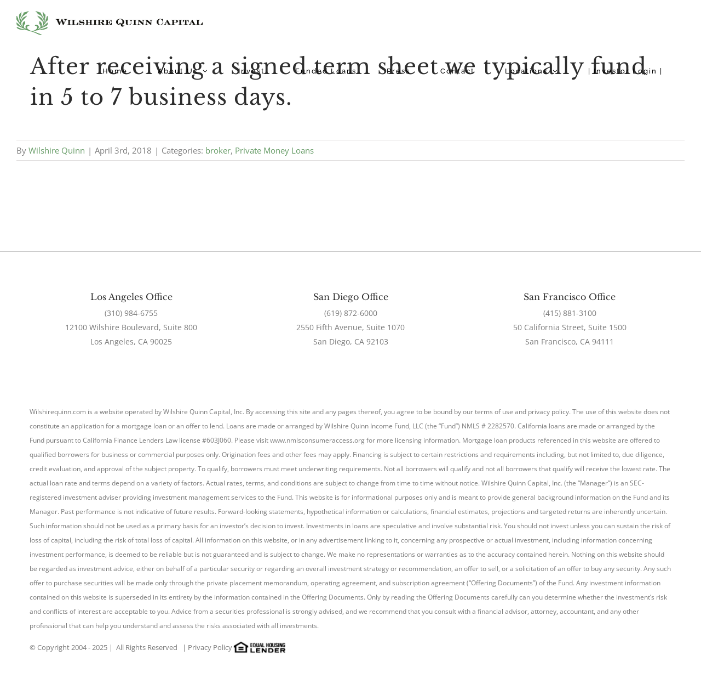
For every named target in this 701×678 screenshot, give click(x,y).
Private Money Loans (274, 150)
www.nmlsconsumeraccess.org (317, 440)
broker (218, 150)
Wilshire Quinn (56, 150)
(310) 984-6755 (131, 313)
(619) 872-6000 (350, 313)
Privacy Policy (210, 647)
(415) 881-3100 (569, 313)
